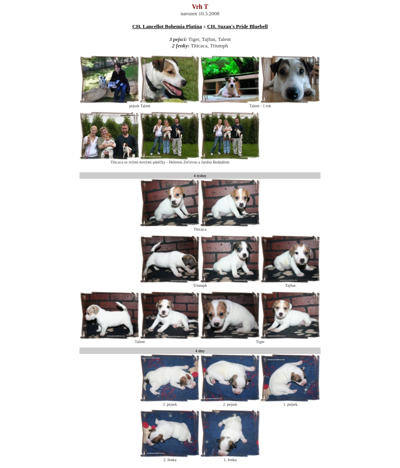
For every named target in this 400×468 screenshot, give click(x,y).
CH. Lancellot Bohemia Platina (167, 26)
